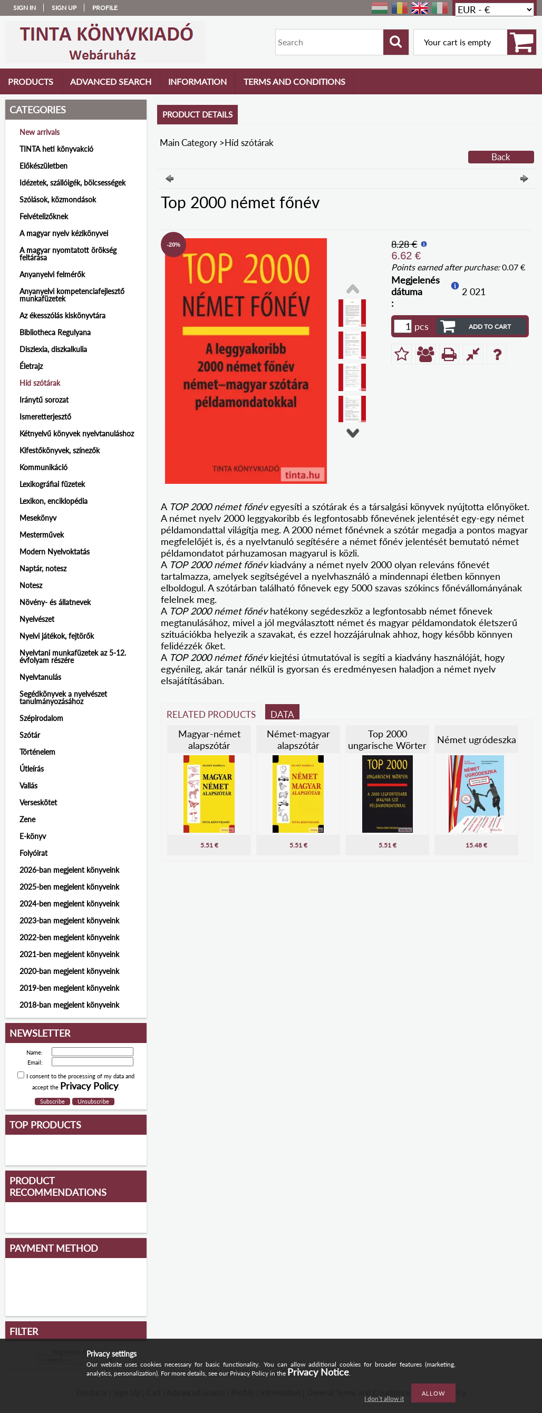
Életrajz (31, 366)
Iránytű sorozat (44, 399)
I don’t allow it (384, 1398)
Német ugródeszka (476, 739)
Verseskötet (38, 802)
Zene (27, 819)
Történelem (37, 751)
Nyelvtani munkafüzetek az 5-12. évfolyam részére (73, 656)
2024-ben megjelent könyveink (69, 903)
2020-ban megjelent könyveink (69, 971)
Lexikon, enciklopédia (54, 500)
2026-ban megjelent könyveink (69, 869)
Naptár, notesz (43, 568)
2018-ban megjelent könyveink (69, 1004)
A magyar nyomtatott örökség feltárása (68, 254)
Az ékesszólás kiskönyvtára (62, 315)
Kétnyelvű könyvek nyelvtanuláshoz (77, 433)
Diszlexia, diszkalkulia (53, 349)
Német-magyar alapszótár (298, 739)
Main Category (188, 142)
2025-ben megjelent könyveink (69, 886)
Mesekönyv (38, 517)
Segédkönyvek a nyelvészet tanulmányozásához (63, 697)
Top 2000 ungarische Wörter (387, 739)
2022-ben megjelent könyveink (69, 937)
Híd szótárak (40, 382)
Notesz (31, 585)
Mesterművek (42, 534)
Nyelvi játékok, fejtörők (57, 635)
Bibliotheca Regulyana (55, 332)
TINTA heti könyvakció (56, 148)
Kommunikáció (43, 467)
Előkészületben (43, 165)
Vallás (28, 785)
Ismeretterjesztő (45, 416)
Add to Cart (490, 326)
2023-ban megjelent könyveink (69, 920)
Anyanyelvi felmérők (52, 274)
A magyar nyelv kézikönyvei (64, 233)
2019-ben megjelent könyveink (69, 987)
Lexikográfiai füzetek (52, 484)
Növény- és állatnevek (55, 602)
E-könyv (33, 836)
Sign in (24, 8)
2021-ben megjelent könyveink (69, 954)
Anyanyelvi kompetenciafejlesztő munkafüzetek (72, 295)
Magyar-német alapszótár (209, 739)
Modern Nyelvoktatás (55, 551)
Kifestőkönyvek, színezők (60, 450)
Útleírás (32, 768)
